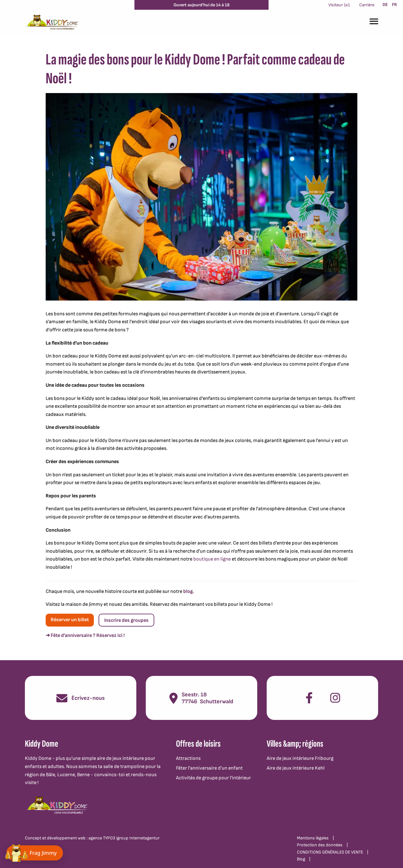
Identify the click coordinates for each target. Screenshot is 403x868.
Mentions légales (313, 838)
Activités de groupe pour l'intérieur (213, 778)
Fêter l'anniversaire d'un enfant (209, 768)
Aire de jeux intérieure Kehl (296, 768)
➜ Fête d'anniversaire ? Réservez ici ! (85, 636)
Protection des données (320, 845)
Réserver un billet (70, 620)
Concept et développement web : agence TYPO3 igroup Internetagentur (92, 838)
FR (394, 4)
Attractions (188, 758)
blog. (188, 591)
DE (385, 4)
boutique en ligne (212, 559)
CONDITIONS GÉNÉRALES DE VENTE (330, 852)
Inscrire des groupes (126, 620)
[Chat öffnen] (34, 852)
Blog (301, 859)
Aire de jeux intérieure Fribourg (300, 758)
